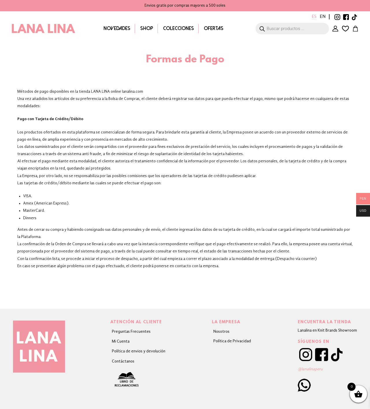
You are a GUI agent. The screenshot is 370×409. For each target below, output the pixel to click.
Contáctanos (123, 361)
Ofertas (213, 28)
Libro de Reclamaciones (138, 379)
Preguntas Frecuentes (131, 332)
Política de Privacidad (232, 341)
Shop (146, 28)
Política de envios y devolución (138, 351)
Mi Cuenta (334, 28)
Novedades (116, 28)
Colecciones (178, 28)
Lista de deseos (345, 28)
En (322, 16)
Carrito (355, 28)
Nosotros (221, 332)
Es (313, 16)
